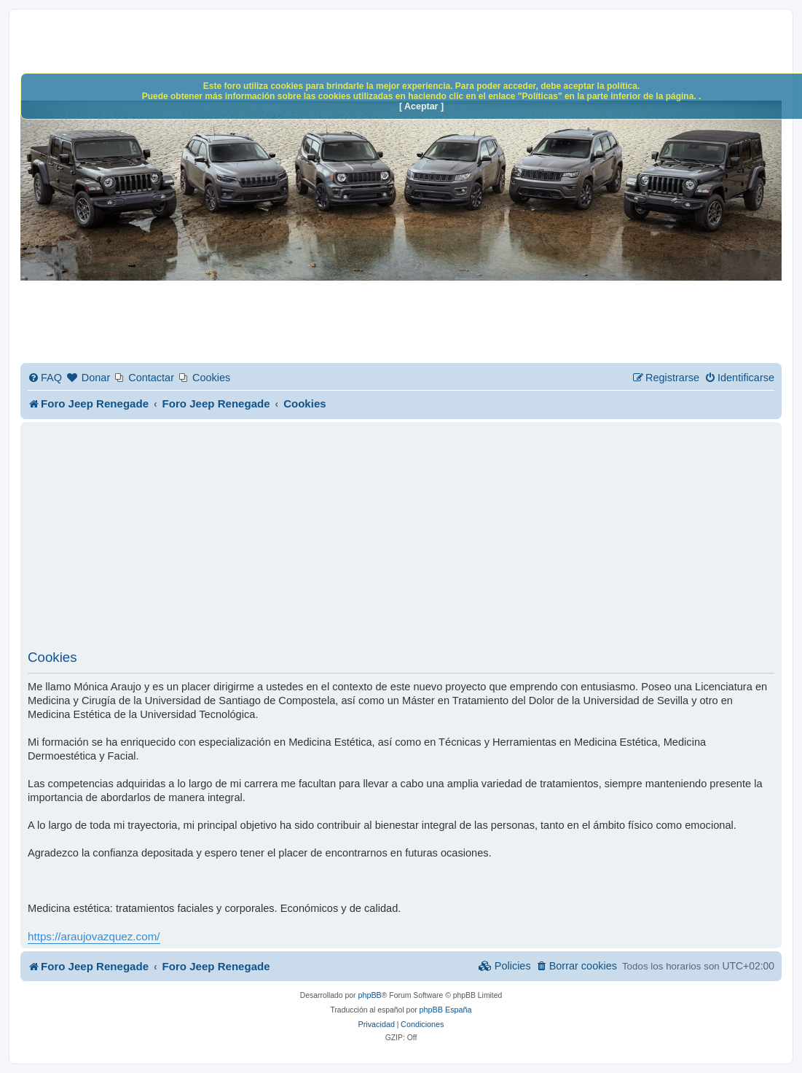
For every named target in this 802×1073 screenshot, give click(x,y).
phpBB (369, 995)
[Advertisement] (401, 540)
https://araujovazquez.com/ (94, 936)
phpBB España (446, 1009)
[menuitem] (45, 378)
